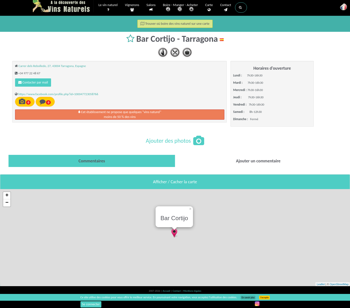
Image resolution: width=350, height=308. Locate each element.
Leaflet (321, 284)
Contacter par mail (33, 82)
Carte (209, 7)
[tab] (92, 161)
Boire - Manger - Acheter (180, 8)
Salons (151, 7)
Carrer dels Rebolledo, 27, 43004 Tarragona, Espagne (52, 66)
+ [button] (7, 195)
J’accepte (264, 297)
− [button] (7, 203)
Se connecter (91, 304)
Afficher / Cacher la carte (175, 181)
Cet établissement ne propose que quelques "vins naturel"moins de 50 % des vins (119, 114)
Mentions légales (192, 290)
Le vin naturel (108, 7)
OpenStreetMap (339, 284)
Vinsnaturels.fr (63, 6)
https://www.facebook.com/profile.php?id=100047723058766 (58, 94)
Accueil (167, 290)
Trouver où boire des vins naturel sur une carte (175, 24)
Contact (225, 7)
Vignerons (132, 7)
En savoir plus (248, 297)
